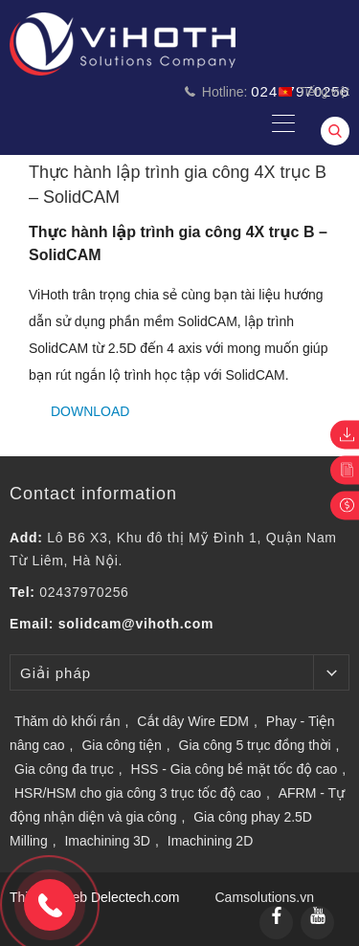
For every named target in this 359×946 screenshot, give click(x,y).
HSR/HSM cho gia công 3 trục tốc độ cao (137, 793)
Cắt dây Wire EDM (193, 721)
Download (90, 411)
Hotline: (267, 91)
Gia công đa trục (64, 769)
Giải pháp (55, 673)
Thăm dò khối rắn (67, 721)
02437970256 (83, 592)
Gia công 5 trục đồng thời (255, 745)
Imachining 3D (107, 840)
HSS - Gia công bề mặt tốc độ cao (234, 769)
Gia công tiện (121, 745)
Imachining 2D (211, 840)
